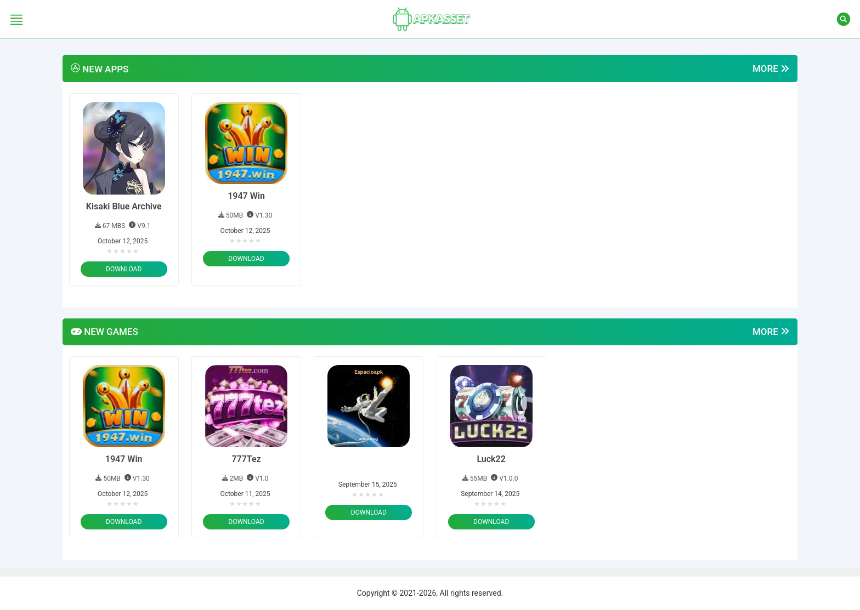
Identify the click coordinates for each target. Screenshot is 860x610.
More (770, 69)
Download (124, 269)
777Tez (246, 459)
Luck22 (491, 459)
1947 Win (246, 196)
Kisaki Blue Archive (124, 206)
